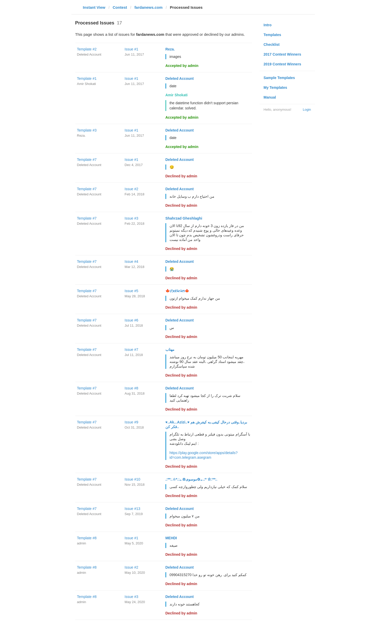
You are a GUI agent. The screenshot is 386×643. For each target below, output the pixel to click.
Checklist (272, 44)
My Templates (275, 87)
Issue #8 (131, 388)
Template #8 (87, 538)
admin (81, 543)
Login (307, 109)
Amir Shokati (86, 84)
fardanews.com (149, 7)
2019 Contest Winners (282, 64)
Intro (268, 25)
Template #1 (87, 78)
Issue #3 (131, 218)
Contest (120, 7)
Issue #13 (132, 509)
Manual (270, 97)
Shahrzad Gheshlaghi (183, 218)
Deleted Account (89, 54)
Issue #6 (131, 320)
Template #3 (87, 130)
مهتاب (169, 349)
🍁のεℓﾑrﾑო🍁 (177, 291)
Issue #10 (132, 479)
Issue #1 (131, 49)
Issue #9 (131, 422)
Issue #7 (131, 349)
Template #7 (87, 160)
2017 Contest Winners (282, 54)
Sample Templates (279, 78)
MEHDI (171, 538)
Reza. (170, 49)
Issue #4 (131, 261)
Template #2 (87, 49)
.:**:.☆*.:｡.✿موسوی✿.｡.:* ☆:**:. (191, 479)
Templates (272, 35)
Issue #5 (131, 291)
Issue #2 (131, 189)
